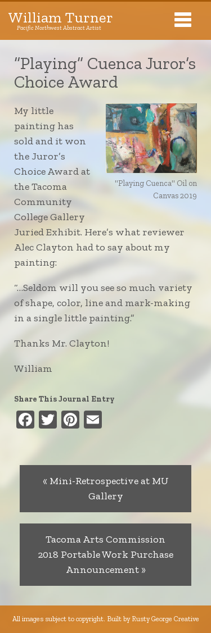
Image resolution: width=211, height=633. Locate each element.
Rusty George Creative (165, 618)
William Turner (60, 20)
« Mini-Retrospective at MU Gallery (106, 488)
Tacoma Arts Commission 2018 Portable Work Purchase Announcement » (105, 554)
